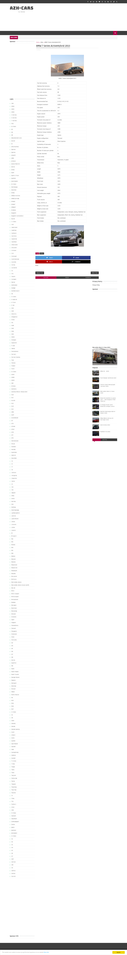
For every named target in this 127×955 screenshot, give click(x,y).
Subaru (15, 756)
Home (39, 43)
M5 (14, 551)
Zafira (15, 871)
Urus (14, 808)
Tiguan (15, 785)
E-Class (15, 297)
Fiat (14, 361)
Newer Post (42, 270)
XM (14, 866)
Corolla (15, 263)
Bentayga (16, 188)
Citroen (15, 251)
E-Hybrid (16, 300)
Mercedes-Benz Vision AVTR (22, 586)
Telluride (16, 779)
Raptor (15, 681)
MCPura (15, 580)
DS (14, 295)
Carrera (16, 237)
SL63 (14, 733)
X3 (14, 845)
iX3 (14, 491)
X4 (14, 848)
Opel (14, 621)
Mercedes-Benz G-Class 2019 (99, 108)
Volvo (15, 825)
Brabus (15, 211)
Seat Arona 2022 (103, 186)
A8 (14, 136)
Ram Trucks (17, 675)
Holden (15, 447)
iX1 (14, 488)
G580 (15, 378)
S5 (14, 716)
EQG (14, 332)
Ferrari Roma (17, 358)
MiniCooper (17, 597)
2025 (14, 110)
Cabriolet (16, 228)
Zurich (15, 877)
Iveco (15, 482)
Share (58, 258)
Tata (14, 773)
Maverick (16, 569)
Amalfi (15, 156)
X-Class (15, 837)
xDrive (15, 863)
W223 (15, 828)
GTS (14, 439)
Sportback (16, 745)
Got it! (118, 952)
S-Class (15, 713)
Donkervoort (17, 292)
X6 (14, 854)
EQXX (15, 338)
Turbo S (15, 805)
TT (14, 796)
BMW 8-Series (17, 196)
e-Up (14, 306)
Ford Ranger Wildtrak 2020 (106, 139)
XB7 (14, 860)
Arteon (15, 162)
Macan (15, 560)
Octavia (15, 618)
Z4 (14, 869)
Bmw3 (15, 202)
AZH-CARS (23, 8)
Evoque (15, 341)
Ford (14, 370)
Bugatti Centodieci (19, 217)
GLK (14, 407)
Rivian (15, 690)
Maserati (16, 566)
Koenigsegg (17, 511)
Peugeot (16, 632)
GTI (14, 436)
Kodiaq (15, 508)
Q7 (14, 655)
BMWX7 (15, 208)
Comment (84, 258)
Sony (15, 739)
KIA (14, 505)
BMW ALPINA (17, 199)
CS (14, 271)
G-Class (15, 372)
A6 (14, 133)
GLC (14, 398)
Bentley (16, 191)
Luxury (15, 531)
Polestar (16, 635)
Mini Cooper (17, 594)
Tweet (45, 258)
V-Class (15, 814)
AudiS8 (15, 179)
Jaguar (15, 494)
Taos (14, 770)
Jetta (15, 499)
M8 (14, 554)
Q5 (14, 649)
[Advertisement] (85, 17)
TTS (14, 802)
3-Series (16, 116)
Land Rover (17, 520)
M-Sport (16, 537)
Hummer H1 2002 (103, 192)
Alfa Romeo (17, 147)
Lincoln (15, 525)
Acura (15, 142)
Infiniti (15, 473)
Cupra (15, 277)
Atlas (15, 171)
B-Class (15, 185)
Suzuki (15, 759)
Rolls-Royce (17, 695)
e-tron (15, 303)
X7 (14, 857)
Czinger (16, 280)
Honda (15, 450)
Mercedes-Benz (18, 583)
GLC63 (15, 401)
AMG (14, 159)
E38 (14, 312)
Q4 (14, 646)
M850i (15, 557)
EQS (14, 335)
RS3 (14, 701)
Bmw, (41, 50)
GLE (14, 404)
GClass (15, 387)
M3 (14, 543)
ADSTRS (102, 201)
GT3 (14, 424)
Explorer (16, 344)
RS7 (14, 710)
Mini (14, 592)
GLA (14, 395)
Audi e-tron (17, 176)
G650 (15, 381)
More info (51, 952)
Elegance (16, 318)
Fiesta (15, 364)
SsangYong (17, 753)
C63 (14, 225)
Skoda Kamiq (17, 730)
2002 (14, 107)
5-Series (16, 119)
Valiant (15, 817)
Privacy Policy (94, 46)
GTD (14, 433)
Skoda (15, 727)
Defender (16, 286)
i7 (14, 468)
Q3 (14, 644)
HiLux (15, 445)
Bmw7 (15, 205)
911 (14, 124)
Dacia (15, 283)
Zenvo (15, 874)
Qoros (15, 661)
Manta (15, 563)
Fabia (15, 349)
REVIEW (15, 687)
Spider (15, 742)
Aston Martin (17, 165)
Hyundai (16, 459)
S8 (14, 719)
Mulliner (16, 609)
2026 (14, 113)
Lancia (15, 517)
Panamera (16, 626)
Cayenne (16, 240)
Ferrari (15, 355)
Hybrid (15, 456)
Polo (14, 638)
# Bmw (43, 254)
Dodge (15, 289)
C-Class (15, 222)
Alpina (15, 150)
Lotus (15, 528)
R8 (14, 667)
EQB (14, 326)
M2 (14, 540)
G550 (14, 375)
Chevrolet (16, 246)
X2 (14, 843)
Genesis (16, 390)
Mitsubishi (16, 600)
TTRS (14, 799)
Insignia (16, 476)
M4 (14, 548)
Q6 (14, 652)
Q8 (14, 658)
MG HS (15, 589)
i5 (14, 465)
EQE (14, 329)
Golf (14, 416)
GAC (14, 384)
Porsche (16, 641)
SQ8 (14, 750)
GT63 (14, 430)
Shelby (15, 724)
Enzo (15, 321)
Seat (14, 721)
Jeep (14, 496)
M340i (15, 546)
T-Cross (15, 762)
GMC (14, 413)
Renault (16, 684)
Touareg (16, 788)
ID (14, 470)
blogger (46, 275)
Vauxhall (16, 820)
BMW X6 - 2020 (102, 132)
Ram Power (17, 672)
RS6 (14, 707)
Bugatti (15, 214)
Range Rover (17, 678)
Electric (16, 315)
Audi (14, 173)
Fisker (15, 367)
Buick (15, 220)
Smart (15, 736)
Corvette (16, 269)
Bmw (15, 194)
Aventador (16, 182)
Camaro (16, 234)
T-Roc (15, 765)
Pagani (15, 623)
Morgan (15, 606)
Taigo (15, 768)
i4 (14, 462)
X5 (14, 851)
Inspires (16, 479)
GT (14, 422)
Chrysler (16, 248)
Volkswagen (17, 822)
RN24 (15, 693)
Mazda (15, 574)
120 (14, 104)
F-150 (15, 346)
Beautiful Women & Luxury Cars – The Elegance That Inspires (106, 161)
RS (14, 698)
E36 (14, 309)
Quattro (15, 664)
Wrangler (16, 834)
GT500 (15, 427)
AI (14, 145)
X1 (14, 840)
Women (15, 831)
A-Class (15, 127)
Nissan (15, 615)
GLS (14, 410)
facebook (80, 275)
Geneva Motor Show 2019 (21, 393)
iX (14, 485)
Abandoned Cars (18, 139)
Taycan (15, 776)
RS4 (14, 704)
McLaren (16, 577)
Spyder (15, 747)
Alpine (15, 153)
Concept (16, 257)
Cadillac (16, 231)
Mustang (16, 612)
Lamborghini (17, 514)
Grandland (16, 419)
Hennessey (17, 442)
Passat (15, 629)
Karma (15, 502)
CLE (14, 254)
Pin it (71, 258)
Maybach (16, 571)
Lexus (15, 522)
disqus (63, 275)
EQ (14, 323)
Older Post (85, 270)
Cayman (16, 243)
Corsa (15, 266)
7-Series (16, 122)
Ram (14, 670)
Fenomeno (16, 352)
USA (14, 811)
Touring (15, 791)
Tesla (15, 782)
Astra (15, 168)
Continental (17, 260)
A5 (14, 130)
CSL (14, 274)
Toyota (15, 794)
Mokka (15, 603)
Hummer (16, 453)
